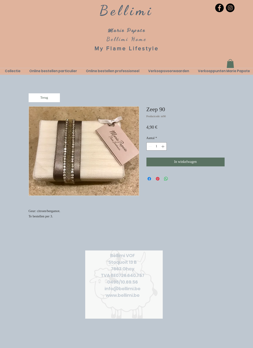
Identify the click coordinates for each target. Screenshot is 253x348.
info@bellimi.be (122, 289)
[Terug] (44, 97)
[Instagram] (230, 8)
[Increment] (163, 146)
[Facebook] (219, 8)
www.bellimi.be (123, 295)
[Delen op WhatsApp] (166, 178)
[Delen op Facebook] (149, 178)
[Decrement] (150, 146)
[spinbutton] (157, 146)
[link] (230, 63)
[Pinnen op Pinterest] (157, 178)
